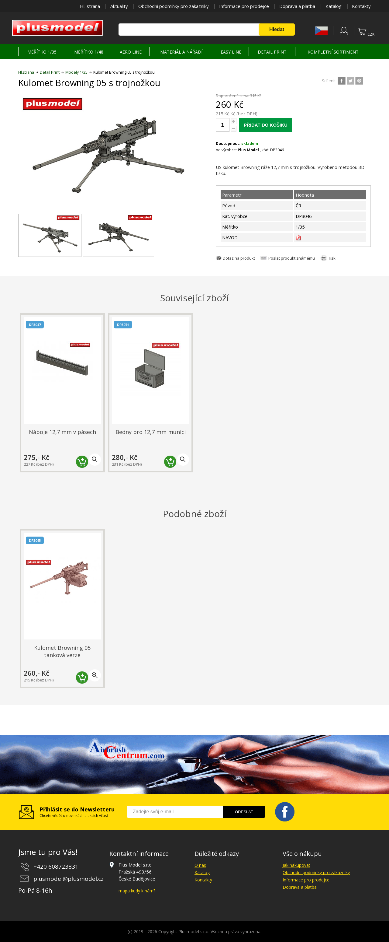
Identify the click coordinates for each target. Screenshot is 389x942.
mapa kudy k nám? (137, 891)
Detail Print (50, 72)
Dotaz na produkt (239, 258)
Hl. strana (90, 6)
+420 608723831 (55, 866)
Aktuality (119, 6)
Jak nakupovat (296, 865)
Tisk (332, 258)
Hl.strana (26, 72)
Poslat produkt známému (291, 258)
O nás (200, 865)
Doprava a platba (297, 6)
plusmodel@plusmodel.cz (68, 879)
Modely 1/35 (76, 72)
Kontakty (361, 6)
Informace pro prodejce (244, 6)
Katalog (333, 6)
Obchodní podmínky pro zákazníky (173, 6)
